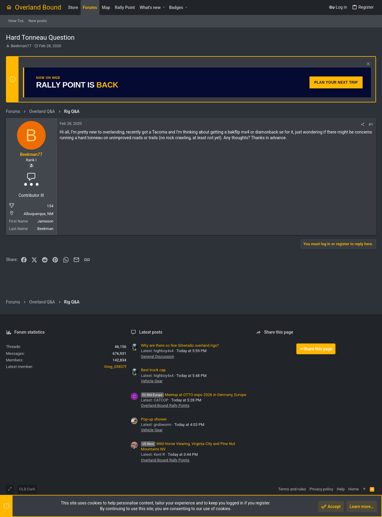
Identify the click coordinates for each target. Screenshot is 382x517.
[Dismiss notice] (367, 64)
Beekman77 (21, 46)
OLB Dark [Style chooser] (27, 489)
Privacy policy (321, 489)
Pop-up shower (154, 419)
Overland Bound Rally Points (165, 405)
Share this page (316, 348)
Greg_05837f (115, 366)
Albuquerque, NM (38, 213)
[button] (164, 7)
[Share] (362, 124)
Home (353, 489)
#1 (371, 124)
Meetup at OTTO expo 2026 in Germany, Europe (193, 394)
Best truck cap (153, 370)
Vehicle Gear (152, 381)
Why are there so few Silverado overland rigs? (180, 345)
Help (341, 489)
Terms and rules (292, 489)
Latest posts (150, 332)
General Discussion (157, 356)
